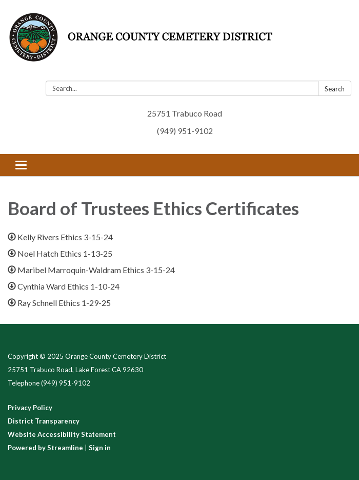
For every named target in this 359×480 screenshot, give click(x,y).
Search (335, 89)
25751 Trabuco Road (184, 113)
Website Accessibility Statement (62, 434)
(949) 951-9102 (185, 131)
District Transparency (43, 421)
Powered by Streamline (45, 448)
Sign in (100, 448)
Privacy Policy (30, 408)
